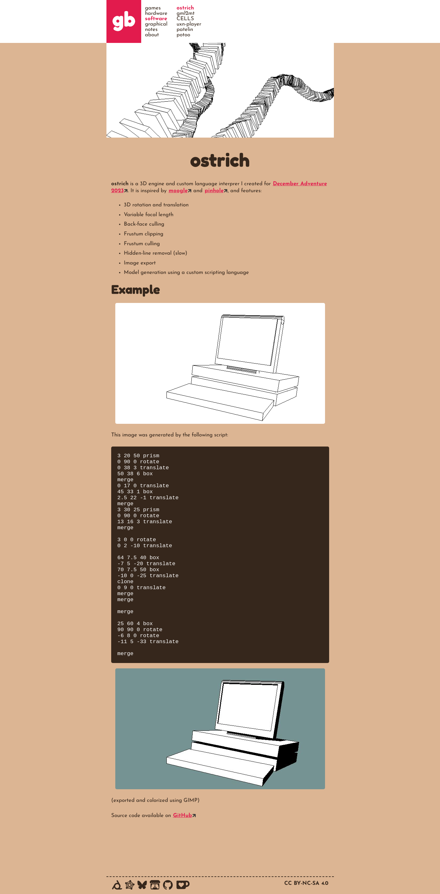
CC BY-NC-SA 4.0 (306, 883)
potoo (183, 35)
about (152, 35)
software (156, 18)
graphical (156, 24)
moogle (178, 190)
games (153, 8)
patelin (185, 29)
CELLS (185, 18)
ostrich (185, 8)
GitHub (182, 858)
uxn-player (189, 24)
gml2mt (186, 13)
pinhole (214, 190)
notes (151, 29)
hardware (156, 13)
